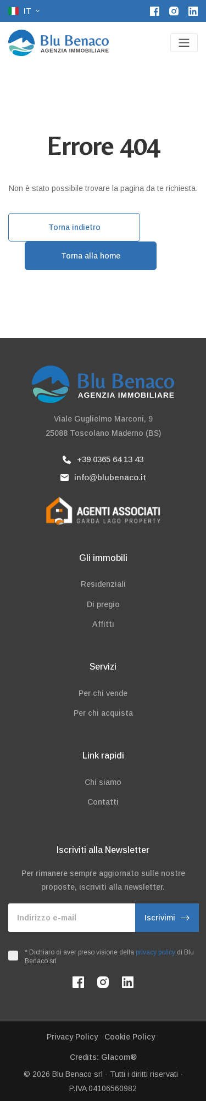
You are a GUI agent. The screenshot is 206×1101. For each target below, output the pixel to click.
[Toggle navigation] (184, 42)
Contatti (103, 801)
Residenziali (103, 584)
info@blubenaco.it (103, 477)
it (21, 11)
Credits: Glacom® (103, 1057)
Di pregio (103, 604)
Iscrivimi (167, 918)
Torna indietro (74, 227)
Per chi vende (103, 693)
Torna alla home (90, 255)
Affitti (103, 624)
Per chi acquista (103, 713)
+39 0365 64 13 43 (103, 459)
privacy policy (155, 952)
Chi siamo (103, 782)
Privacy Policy (72, 1036)
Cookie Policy (129, 1036)
